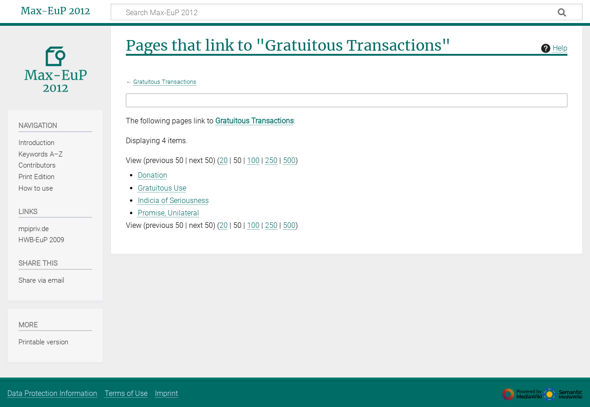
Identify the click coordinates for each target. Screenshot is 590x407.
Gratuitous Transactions (164, 81)
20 (223, 160)
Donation (152, 175)
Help (553, 48)
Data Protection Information (52, 393)
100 (253, 160)
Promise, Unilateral (168, 213)
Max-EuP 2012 (55, 11)
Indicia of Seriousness (173, 200)
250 (271, 160)
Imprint (166, 393)
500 (289, 160)
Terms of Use (126, 393)
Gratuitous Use (162, 188)
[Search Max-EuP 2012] (346, 12)
